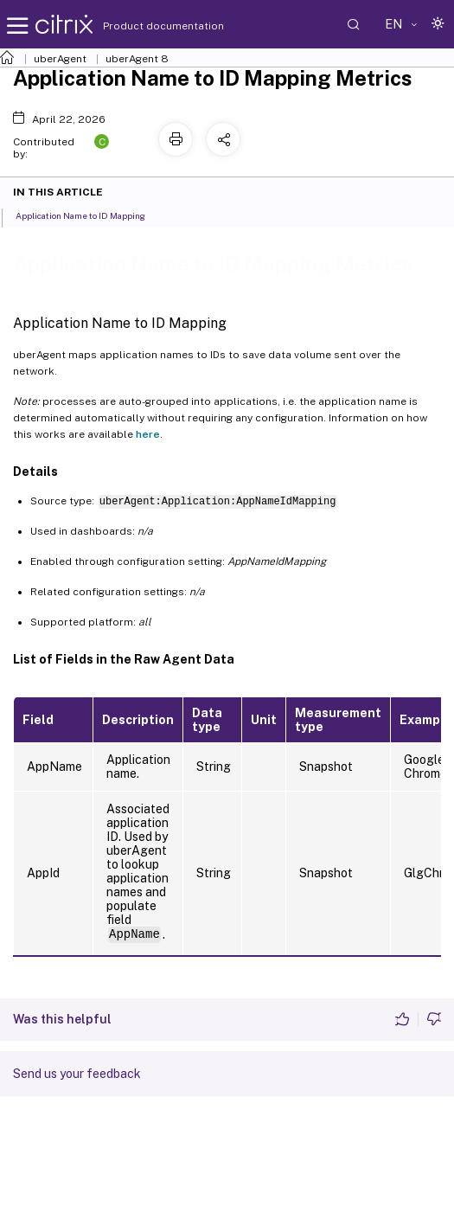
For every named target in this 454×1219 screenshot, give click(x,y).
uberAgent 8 (137, 59)
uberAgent (60, 59)
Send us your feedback (77, 1074)
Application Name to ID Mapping (90, 215)
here (148, 434)
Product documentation (142, 26)
